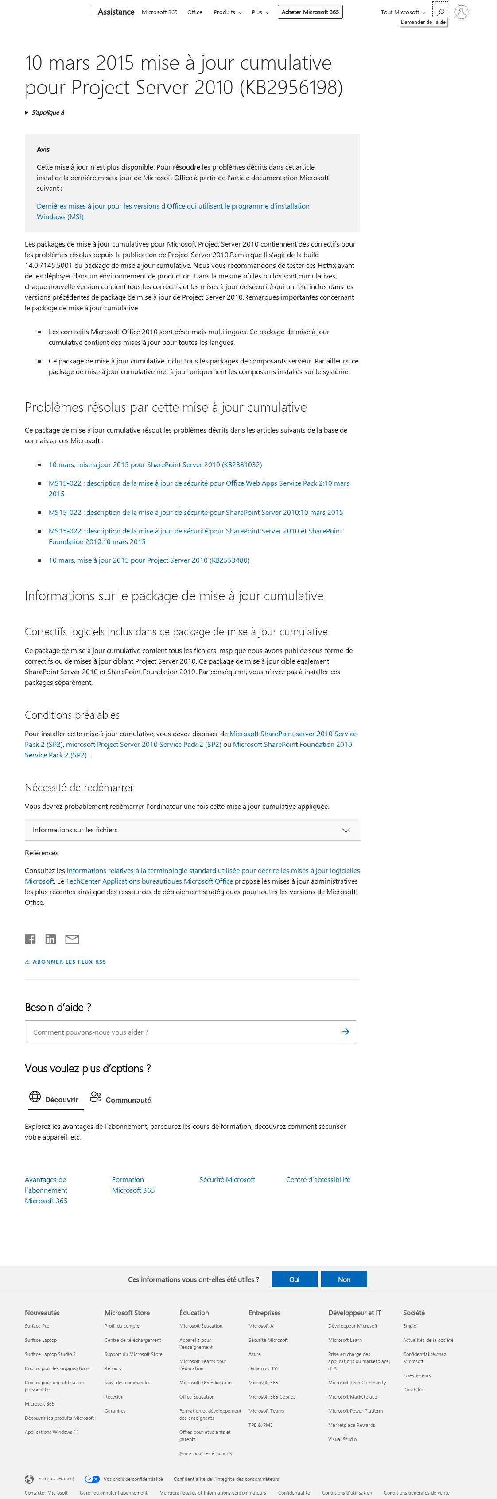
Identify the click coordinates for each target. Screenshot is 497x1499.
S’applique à (47, 112)
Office (194, 11)
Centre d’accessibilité (318, 1179)
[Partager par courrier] (68, 937)
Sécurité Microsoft (227, 1179)
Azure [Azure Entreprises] (254, 1354)
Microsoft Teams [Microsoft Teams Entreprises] (266, 1410)
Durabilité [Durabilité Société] (414, 1389)
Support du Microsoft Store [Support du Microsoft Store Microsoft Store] (134, 1354)
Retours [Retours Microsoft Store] (113, 1368)
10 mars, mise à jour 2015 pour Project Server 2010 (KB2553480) (149, 559)
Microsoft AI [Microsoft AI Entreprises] (261, 1325)
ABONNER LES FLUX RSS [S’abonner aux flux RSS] (69, 961)
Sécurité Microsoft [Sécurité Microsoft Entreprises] (268, 1340)
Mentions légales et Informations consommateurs (212, 1492)
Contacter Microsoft (46, 1492)
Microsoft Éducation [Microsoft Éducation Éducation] (200, 1325)
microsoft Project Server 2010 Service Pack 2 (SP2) (143, 744)
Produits (224, 11)
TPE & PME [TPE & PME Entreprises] (260, 1425)
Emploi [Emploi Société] (410, 1325)
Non (344, 1279)
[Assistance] (115, 12)
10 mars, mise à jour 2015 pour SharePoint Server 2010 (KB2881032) (155, 464)
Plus (257, 11)
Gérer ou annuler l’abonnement (114, 1492)
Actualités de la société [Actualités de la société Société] (428, 1340)
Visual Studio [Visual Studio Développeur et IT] (342, 1439)
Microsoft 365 (160, 11)
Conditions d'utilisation (347, 1492)
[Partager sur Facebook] (31, 937)
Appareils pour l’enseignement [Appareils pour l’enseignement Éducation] (196, 1343)
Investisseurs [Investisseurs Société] (417, 1375)
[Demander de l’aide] (440, 11)
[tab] (56, 1098)
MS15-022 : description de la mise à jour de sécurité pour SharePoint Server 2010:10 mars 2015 (196, 512)
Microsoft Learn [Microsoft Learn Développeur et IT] (345, 1340)
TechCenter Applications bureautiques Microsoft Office (149, 880)
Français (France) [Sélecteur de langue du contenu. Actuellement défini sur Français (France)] (56, 1478)
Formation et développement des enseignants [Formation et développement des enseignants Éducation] (210, 1414)
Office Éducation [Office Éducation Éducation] (196, 1396)
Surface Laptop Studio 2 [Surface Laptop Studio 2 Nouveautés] (50, 1354)
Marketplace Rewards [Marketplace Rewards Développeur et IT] (351, 1425)
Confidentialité (294, 1492)
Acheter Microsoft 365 (310, 11)
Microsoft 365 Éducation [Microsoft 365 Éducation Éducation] (205, 1382)
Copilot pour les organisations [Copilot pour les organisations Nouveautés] (57, 1368)
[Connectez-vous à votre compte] (461, 12)
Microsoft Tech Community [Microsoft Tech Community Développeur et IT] (357, 1382)
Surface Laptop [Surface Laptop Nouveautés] (41, 1340)
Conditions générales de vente (417, 1492)
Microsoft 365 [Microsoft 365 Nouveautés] (39, 1403)
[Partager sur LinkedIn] (47, 937)
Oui (294, 1279)
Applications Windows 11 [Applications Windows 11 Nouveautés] (52, 1432)
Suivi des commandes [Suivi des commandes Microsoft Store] (128, 1382)
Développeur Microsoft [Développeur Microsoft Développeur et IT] (352, 1325)
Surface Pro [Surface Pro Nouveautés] (37, 1325)
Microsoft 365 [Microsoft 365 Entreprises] (263, 1382)
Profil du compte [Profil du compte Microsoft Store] (122, 1325)
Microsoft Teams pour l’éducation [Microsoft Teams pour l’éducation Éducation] (202, 1365)
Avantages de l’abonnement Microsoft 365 (46, 1189)
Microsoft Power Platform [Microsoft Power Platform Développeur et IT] (355, 1410)
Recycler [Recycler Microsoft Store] (114, 1396)
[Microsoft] (55, 12)
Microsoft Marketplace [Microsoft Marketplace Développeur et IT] (352, 1396)
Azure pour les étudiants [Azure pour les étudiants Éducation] (205, 1453)
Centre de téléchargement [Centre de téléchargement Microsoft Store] (133, 1340)
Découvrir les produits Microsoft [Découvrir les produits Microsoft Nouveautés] (59, 1417)
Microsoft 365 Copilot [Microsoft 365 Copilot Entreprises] (271, 1396)
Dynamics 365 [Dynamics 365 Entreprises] (263, 1368)
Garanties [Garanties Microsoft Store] (115, 1410)
